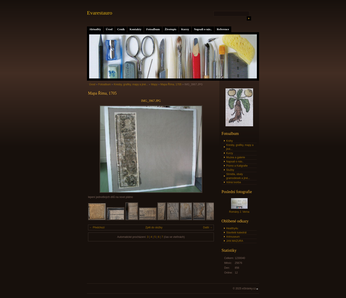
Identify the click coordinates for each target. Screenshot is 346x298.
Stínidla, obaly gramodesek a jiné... (238, 176)
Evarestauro (99, 13)
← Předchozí (97, 227)
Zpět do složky (153, 227)
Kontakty (135, 29)
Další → (207, 227)
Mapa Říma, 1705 (170, 84)
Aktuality (95, 29)
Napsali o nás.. (203, 29)
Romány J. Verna (239, 211)
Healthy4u (232, 228)
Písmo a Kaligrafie (237, 165)
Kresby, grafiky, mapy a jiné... (131, 84)
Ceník (121, 29)
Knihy (229, 140)
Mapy (154, 84)
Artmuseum (233, 236)
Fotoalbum (153, 29)
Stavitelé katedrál (236, 232)
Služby (230, 169)
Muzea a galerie (235, 157)
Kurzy (185, 29)
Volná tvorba (233, 182)
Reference (223, 29)
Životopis (170, 29)
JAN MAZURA (234, 240)
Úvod (109, 29)
